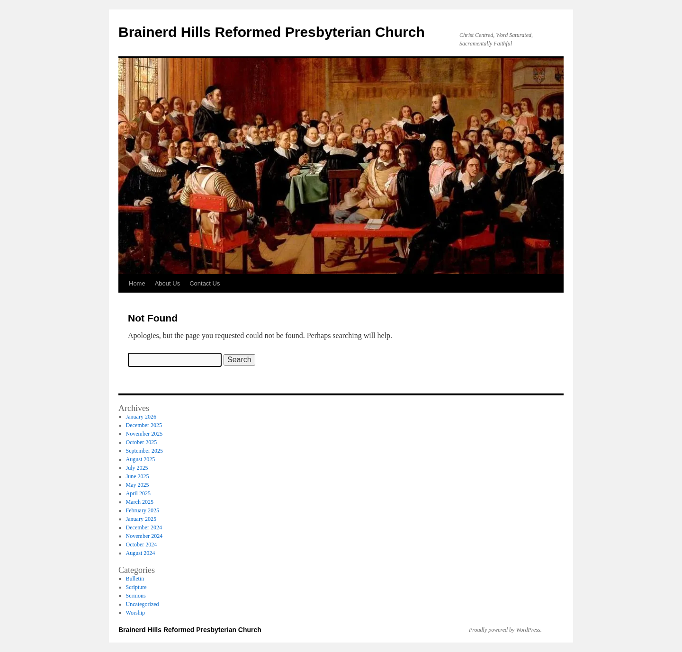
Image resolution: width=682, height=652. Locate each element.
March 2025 (139, 502)
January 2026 (141, 416)
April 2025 (138, 493)
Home (137, 283)
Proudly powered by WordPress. (505, 629)
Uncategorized (142, 604)
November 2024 (144, 536)
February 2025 (142, 510)
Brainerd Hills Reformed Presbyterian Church (271, 32)
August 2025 (140, 459)
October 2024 (141, 544)
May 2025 (137, 485)
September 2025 (144, 450)
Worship (135, 612)
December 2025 (144, 425)
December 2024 (144, 527)
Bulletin (135, 578)
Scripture (136, 587)
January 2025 (141, 519)
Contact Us (204, 283)
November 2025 (144, 433)
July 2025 (137, 467)
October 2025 (141, 442)
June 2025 (137, 476)
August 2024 (140, 553)
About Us (167, 283)
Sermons (136, 595)
